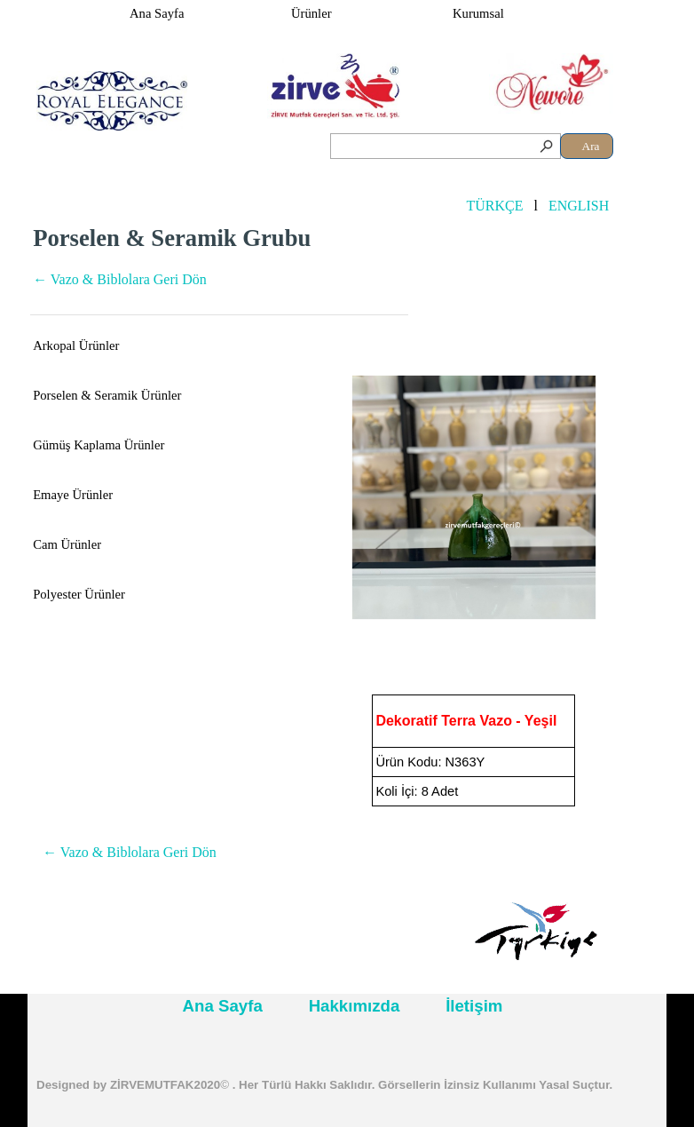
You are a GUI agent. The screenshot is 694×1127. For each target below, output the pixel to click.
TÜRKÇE (494, 205)
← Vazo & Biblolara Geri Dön (120, 279)
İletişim (474, 1005)
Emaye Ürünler (73, 495)
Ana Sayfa (157, 13)
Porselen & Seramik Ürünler (107, 395)
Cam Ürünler (67, 544)
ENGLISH (578, 205)
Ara (591, 146)
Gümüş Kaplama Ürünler (98, 445)
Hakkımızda (354, 1005)
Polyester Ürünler (79, 594)
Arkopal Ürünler (76, 345)
